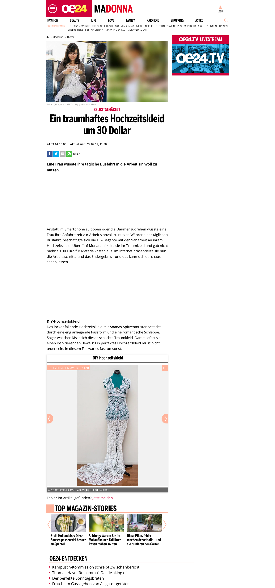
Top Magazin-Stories (86, 509)
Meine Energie (144, 26)
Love (111, 20)
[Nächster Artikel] (162, 524)
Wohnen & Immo (124, 26)
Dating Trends (219, 26)
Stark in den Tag (115, 29)
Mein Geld (190, 26)
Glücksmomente (80, 26)
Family (130, 20)
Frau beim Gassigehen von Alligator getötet (89, 583)
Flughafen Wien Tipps (168, 26)
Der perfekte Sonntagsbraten (76, 578)
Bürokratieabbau (102, 26)
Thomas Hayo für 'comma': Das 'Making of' (88, 572)
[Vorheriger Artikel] (52, 524)
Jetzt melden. (103, 498)
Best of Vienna (94, 29)
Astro (199, 20)
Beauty (74, 20)
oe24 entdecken (68, 559)
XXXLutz (203, 26)
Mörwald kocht (137, 29)
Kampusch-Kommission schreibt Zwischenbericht (94, 567)
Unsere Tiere (75, 29)
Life (93, 20)
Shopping (177, 20)
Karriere (153, 20)
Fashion (52, 20)
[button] (51, 9)
